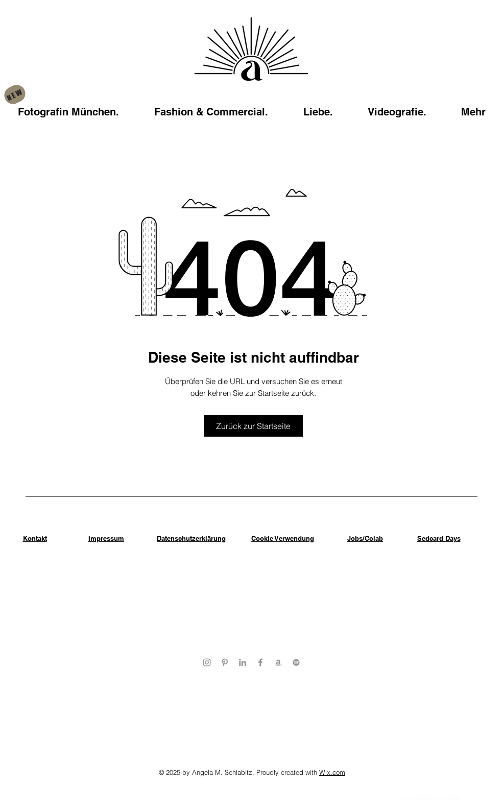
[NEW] (14, 94)
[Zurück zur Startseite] (253, 426)
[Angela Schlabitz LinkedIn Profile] (242, 662)
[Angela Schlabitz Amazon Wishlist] (278, 662)
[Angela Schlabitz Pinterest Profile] (225, 662)
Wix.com (332, 772)
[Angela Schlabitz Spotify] (296, 662)
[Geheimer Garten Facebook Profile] (260, 662)
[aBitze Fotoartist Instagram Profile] (207, 662)
